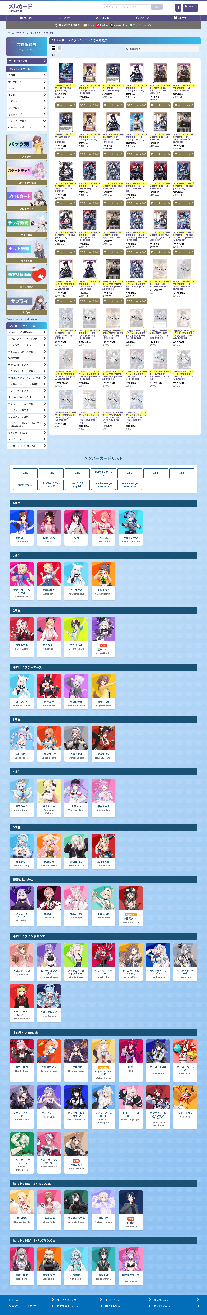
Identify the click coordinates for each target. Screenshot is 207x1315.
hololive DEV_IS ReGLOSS (103, 485)
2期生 (77, 473)
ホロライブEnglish (77, 485)
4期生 (155, 473)
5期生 (182, 473)
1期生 (51, 473)
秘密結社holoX (25, 484)
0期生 (25, 473)
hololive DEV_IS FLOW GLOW (129, 485)
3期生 (129, 473)
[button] (178, 8)
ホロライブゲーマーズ (103, 473)
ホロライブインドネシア (51, 485)
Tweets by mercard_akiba (21, 318)
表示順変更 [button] (133, 48)
